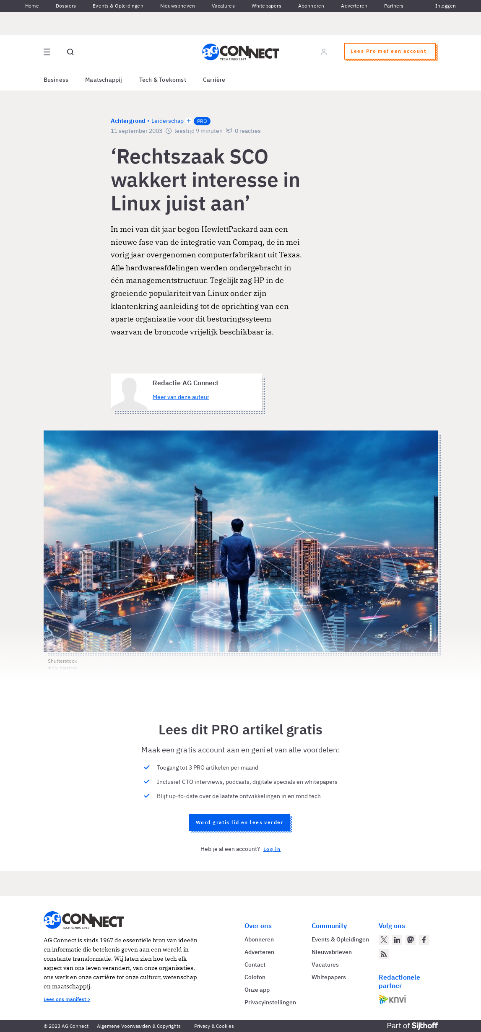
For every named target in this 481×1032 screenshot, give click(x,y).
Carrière (214, 79)
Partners (393, 6)
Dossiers (66, 6)
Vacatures (223, 6)
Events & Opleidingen (118, 6)
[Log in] (323, 52)
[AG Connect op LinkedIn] (397, 940)
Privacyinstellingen (270, 1002)
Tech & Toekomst (162, 79)
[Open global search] (70, 52)
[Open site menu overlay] (47, 52)
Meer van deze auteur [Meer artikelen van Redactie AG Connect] (181, 397)
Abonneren (311, 6)
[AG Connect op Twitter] (384, 940)
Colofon (254, 977)
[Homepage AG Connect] (240, 52)
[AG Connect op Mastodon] (411, 940)
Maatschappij (103, 79)
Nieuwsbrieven (177, 6)
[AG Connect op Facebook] (424, 940)
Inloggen (445, 6)
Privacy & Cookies (214, 1026)
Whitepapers (266, 6)
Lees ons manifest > (67, 999)
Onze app (257, 989)
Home (32, 6)
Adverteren (354, 6)
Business (56, 79)
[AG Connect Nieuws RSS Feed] (384, 954)
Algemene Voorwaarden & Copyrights (139, 1026)
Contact (254, 964)
